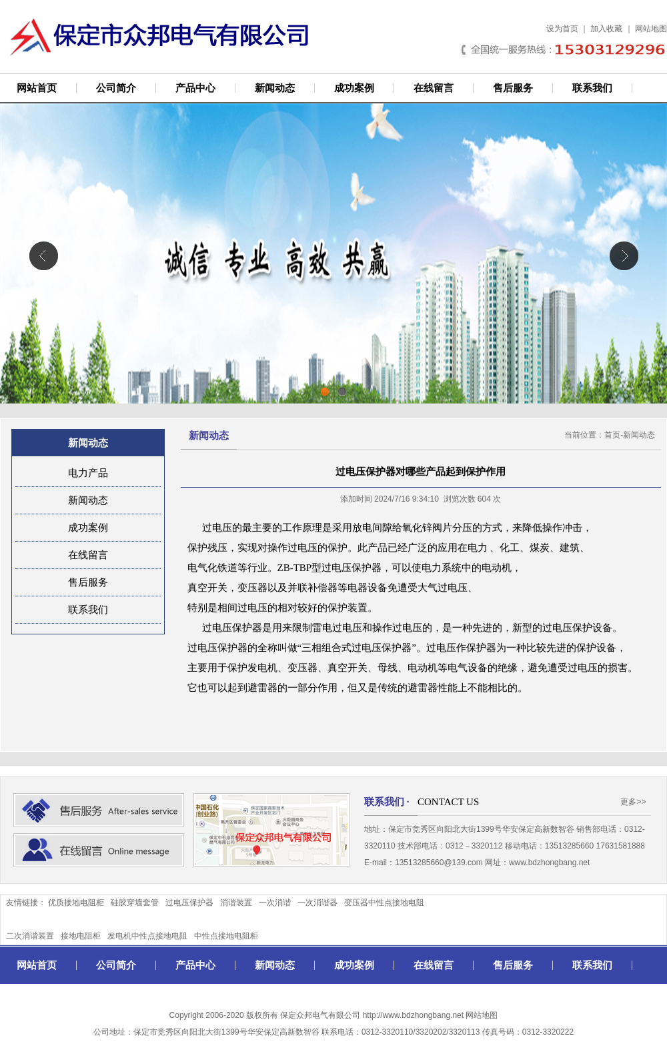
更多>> (633, 802)
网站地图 (651, 28)
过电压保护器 (189, 902)
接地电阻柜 (81, 936)
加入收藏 (606, 28)
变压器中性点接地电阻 (384, 902)
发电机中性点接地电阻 (147, 936)
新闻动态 (275, 88)
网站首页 (37, 88)
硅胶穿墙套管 (135, 902)
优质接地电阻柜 (76, 902)
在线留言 (434, 88)
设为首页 (562, 28)
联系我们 (592, 88)
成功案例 (354, 88)
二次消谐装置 (30, 936)
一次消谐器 (317, 902)
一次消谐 (275, 902)
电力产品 (88, 473)
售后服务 (513, 88)
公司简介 (116, 88)
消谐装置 (236, 902)
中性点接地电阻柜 (226, 936)
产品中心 (195, 88)
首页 (612, 435)
